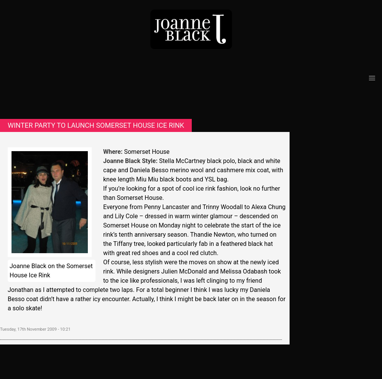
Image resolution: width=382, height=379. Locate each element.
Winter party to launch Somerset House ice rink (96, 125)
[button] (372, 78)
